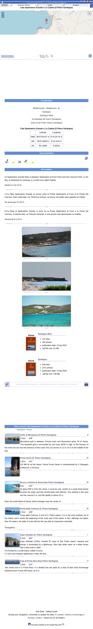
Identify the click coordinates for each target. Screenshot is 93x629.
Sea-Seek (46, 1)
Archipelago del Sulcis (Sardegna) (46, 119)
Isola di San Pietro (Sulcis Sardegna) (46, 123)
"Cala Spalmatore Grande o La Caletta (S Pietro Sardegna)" (46, 384)
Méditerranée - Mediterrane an (46, 108)
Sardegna (46, 112)
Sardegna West (46, 115)
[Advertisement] (46, 78)
